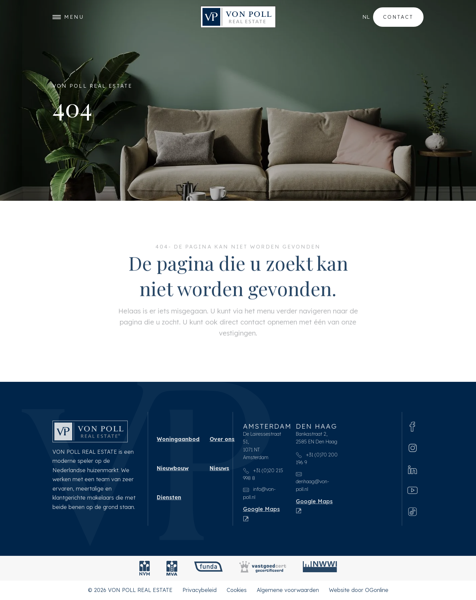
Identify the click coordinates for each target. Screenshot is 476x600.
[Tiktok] (412, 511)
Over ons (222, 439)
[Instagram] (413, 448)
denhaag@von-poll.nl (312, 482)
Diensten (169, 497)
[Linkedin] (412, 469)
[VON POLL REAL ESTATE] (238, 17)
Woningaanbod (178, 439)
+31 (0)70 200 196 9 (317, 458)
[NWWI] (320, 568)
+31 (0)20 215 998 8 (263, 474)
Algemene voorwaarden (288, 590)
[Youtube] (412, 490)
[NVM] (144, 568)
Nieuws (219, 468)
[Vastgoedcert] (262, 568)
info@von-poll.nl (259, 493)
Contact (398, 17)
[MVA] (171, 568)
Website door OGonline (358, 590)
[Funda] (208, 568)
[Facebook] (412, 426)
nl (366, 17)
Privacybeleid (200, 590)
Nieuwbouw (173, 468)
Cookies (237, 590)
